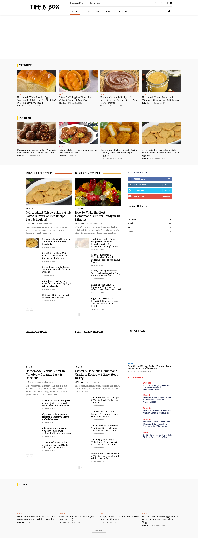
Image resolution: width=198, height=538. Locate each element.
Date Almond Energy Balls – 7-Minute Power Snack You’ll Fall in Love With (35, 152)
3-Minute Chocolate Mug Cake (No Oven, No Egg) (78, 518)
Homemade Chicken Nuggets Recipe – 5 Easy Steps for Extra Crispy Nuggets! (117, 152)
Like (169, 179)
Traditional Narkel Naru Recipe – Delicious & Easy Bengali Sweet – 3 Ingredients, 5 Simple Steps (104, 243)
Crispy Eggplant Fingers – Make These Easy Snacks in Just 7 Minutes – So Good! (104, 442)
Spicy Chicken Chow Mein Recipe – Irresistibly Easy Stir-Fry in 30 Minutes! (54, 255)
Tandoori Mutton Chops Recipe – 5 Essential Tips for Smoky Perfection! (105, 414)
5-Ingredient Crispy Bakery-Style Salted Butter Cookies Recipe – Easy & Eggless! (160, 152)
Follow (167, 184)
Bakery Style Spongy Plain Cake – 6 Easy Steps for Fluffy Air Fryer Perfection (106, 273)
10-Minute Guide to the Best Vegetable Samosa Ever (55, 296)
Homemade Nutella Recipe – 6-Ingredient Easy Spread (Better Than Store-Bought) (118, 100)
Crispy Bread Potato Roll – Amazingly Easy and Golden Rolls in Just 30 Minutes (55, 445)
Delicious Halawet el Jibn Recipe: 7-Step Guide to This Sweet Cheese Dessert (157, 399)
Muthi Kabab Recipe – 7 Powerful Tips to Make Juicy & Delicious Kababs (56, 283)
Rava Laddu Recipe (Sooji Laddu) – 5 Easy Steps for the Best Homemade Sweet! (157, 387)
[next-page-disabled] (31, 456)
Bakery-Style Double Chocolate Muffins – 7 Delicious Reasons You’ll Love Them (105, 259)
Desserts (79, 208)
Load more (99, 530)
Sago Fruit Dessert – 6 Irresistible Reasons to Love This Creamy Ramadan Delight (104, 302)
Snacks (19, 147)
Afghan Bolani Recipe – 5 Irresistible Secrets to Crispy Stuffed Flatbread (55, 417)
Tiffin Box (20, 106)
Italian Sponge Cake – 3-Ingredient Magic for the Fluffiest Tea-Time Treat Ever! (106, 287)
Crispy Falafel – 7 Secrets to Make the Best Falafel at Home (78, 151)
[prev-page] (27, 309)
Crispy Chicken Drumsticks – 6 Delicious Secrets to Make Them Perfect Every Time (105, 428)
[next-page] (31, 309)
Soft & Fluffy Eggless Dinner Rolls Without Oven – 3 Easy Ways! (78, 98)
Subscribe (166, 196)
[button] (169, 11)
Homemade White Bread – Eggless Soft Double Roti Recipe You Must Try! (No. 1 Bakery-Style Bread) (36, 100)
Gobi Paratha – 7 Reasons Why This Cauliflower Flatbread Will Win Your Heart (56, 431)
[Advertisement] (99, 38)
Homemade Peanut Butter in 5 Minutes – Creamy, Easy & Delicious (159, 100)
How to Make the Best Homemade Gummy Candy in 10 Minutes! (97, 216)
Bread (19, 94)
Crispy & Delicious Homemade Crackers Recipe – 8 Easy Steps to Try (57, 241)
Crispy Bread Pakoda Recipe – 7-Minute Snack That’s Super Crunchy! (56, 269)
